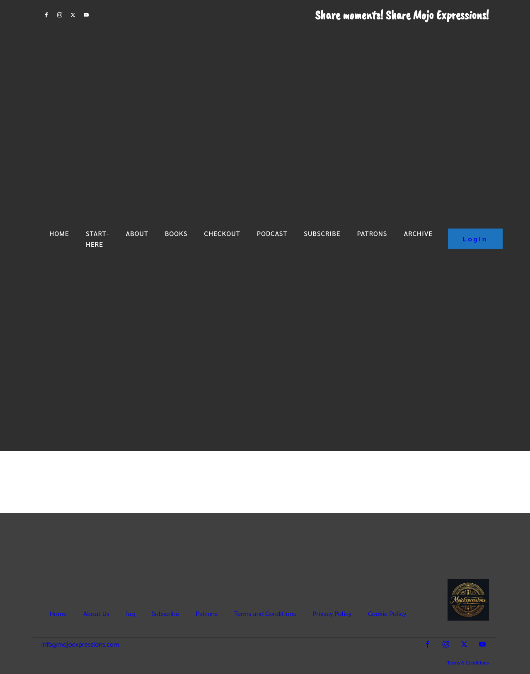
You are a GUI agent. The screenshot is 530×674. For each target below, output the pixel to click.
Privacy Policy (331, 613)
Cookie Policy (387, 613)
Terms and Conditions (265, 613)
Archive (418, 233)
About (137, 233)
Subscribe (322, 233)
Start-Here (97, 238)
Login (475, 238)
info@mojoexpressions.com (80, 644)
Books (176, 233)
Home (59, 233)
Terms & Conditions (468, 662)
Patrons (372, 233)
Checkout (222, 233)
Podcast (272, 233)
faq (130, 613)
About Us (96, 613)
